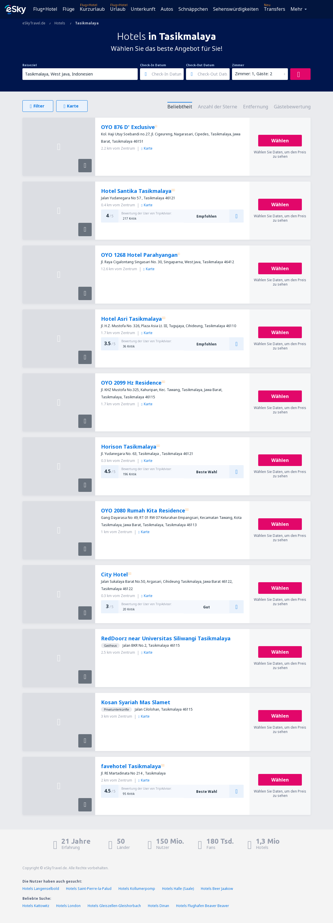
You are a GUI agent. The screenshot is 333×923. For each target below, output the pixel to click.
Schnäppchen (193, 9)
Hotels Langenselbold (40, 888)
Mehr (296, 9)
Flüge (69, 9)
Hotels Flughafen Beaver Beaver (202, 905)
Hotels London (68, 905)
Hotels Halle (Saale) (178, 888)
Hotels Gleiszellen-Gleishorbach (114, 905)
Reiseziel (29, 65)
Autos (167, 9)
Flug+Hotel (45, 9)
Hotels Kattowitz (35, 905)
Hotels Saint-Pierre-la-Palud (88, 888)
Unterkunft (143, 9)
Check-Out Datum (200, 65)
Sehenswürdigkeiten (235, 9)
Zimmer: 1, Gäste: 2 (253, 73)
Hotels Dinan (158, 905)
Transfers (274, 9)
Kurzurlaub (92, 9)
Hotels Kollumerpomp (136, 888)
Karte (147, 148)
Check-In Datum (153, 65)
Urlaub (117, 9)
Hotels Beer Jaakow (217, 888)
